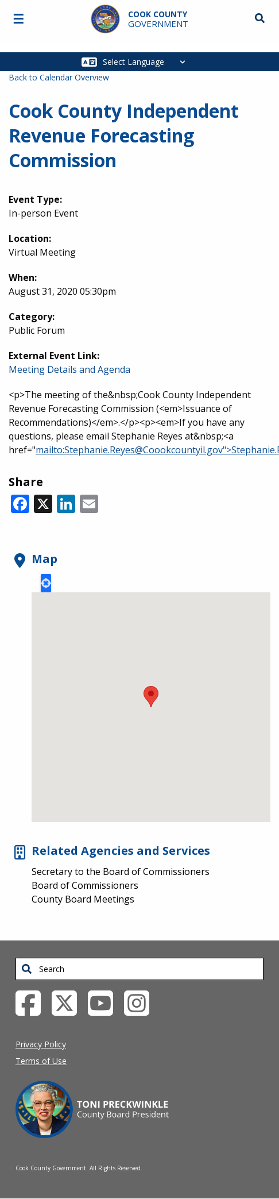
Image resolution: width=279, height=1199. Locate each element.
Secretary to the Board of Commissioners (121, 871)
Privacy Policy (41, 1044)
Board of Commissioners (85, 885)
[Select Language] (147, 62)
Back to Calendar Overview (59, 77)
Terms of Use (41, 1060)
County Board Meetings (83, 899)
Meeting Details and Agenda (69, 369)
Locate (46, 583)
